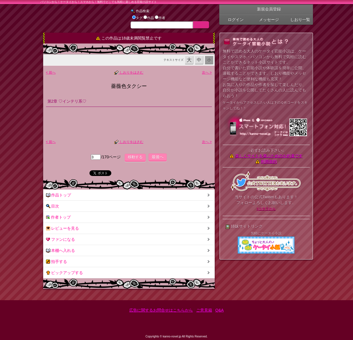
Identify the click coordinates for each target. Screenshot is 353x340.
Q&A (219, 310)
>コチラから (266, 209)
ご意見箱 (204, 310)
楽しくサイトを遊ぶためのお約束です (269, 156)
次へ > (207, 72)
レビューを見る (62, 228)
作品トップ (58, 195)
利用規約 (269, 161)
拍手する (56, 261)
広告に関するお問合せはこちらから (161, 310)
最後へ (158, 157)
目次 (52, 206)
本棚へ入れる (60, 250)
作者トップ (58, 217)
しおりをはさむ (128, 73)
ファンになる (60, 239)
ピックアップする (64, 272)
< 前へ (51, 72)
